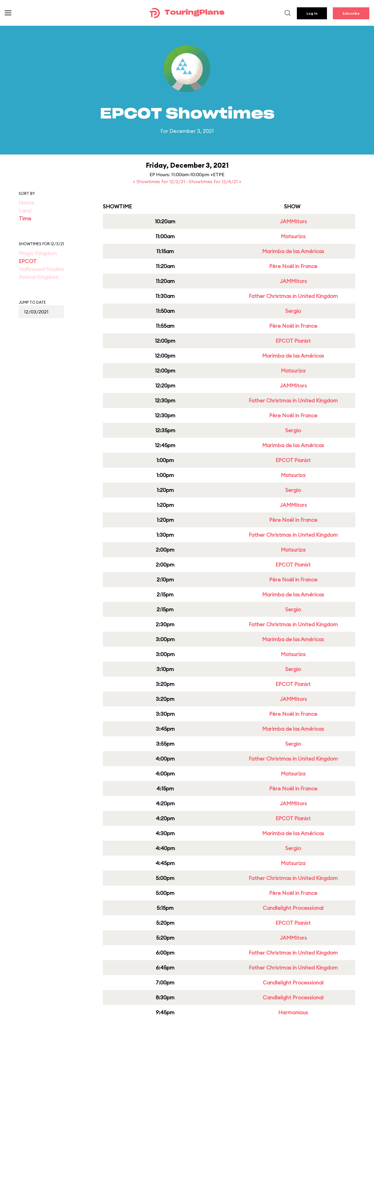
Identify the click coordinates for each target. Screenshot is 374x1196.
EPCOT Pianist (293, 340)
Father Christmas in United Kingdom (293, 296)
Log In (312, 13)
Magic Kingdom (38, 253)
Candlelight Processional (293, 908)
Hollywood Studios (41, 269)
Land (25, 210)
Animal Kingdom (39, 277)
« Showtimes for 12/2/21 (159, 181)
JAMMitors (293, 221)
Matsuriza (293, 236)
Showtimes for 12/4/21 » (215, 181)
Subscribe (351, 13)
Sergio (293, 311)
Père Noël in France (293, 266)
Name (26, 202)
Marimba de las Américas (293, 251)
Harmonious (293, 1012)
